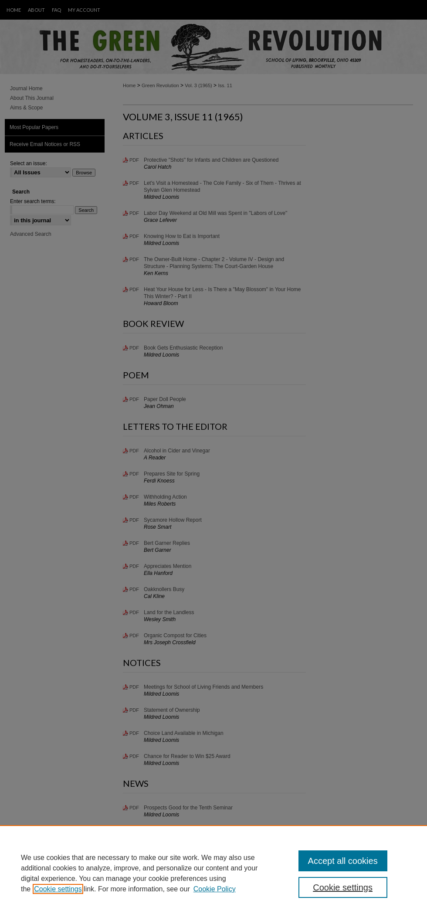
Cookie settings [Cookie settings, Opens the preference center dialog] (343, 887)
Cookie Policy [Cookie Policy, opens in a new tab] (214, 889)
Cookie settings (57, 889)
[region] (213, 873)
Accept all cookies (343, 861)
